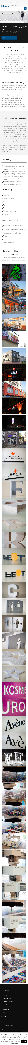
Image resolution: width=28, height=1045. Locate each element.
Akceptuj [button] (24, 1041)
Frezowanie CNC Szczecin (8, 1025)
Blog (3, 1006)
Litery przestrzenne (8, 1004)
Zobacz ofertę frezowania (9, 37)
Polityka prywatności (7, 1009)
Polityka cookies (14, 1043)
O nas (10, 2)
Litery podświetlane (8, 1001)
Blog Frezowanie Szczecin (8, 1018)
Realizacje (5, 995)
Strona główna (6, 990)
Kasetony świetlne (8, 998)
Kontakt (16, 2)
